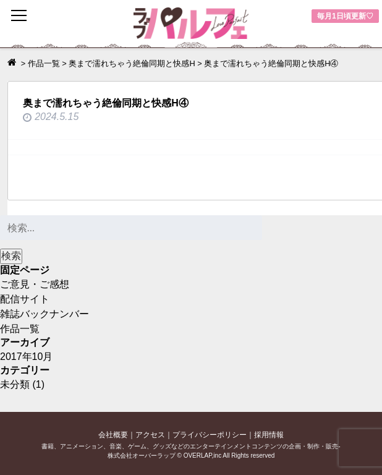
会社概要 (113, 434)
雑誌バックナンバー (44, 314)
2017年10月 (26, 356)
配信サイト (24, 299)
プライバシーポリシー (209, 434)
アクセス (150, 434)
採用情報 (269, 434)
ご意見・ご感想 (34, 284)
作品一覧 (20, 328)
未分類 (15, 384)
